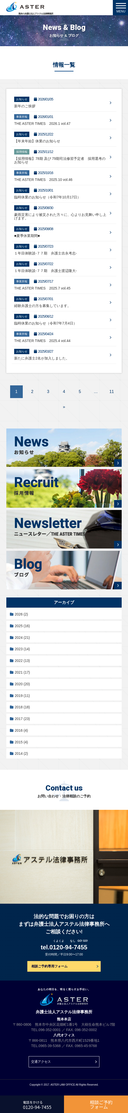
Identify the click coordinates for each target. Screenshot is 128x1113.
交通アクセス (41, 1062)
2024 (22, 638)
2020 (22, 684)
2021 (22, 672)
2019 (22, 696)
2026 (21, 614)
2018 (22, 707)
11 (111, 391)
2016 (21, 730)
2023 (22, 649)
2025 (22, 626)
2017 (22, 719)
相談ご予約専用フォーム (49, 966)
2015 (21, 742)
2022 (22, 661)
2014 (21, 753)
